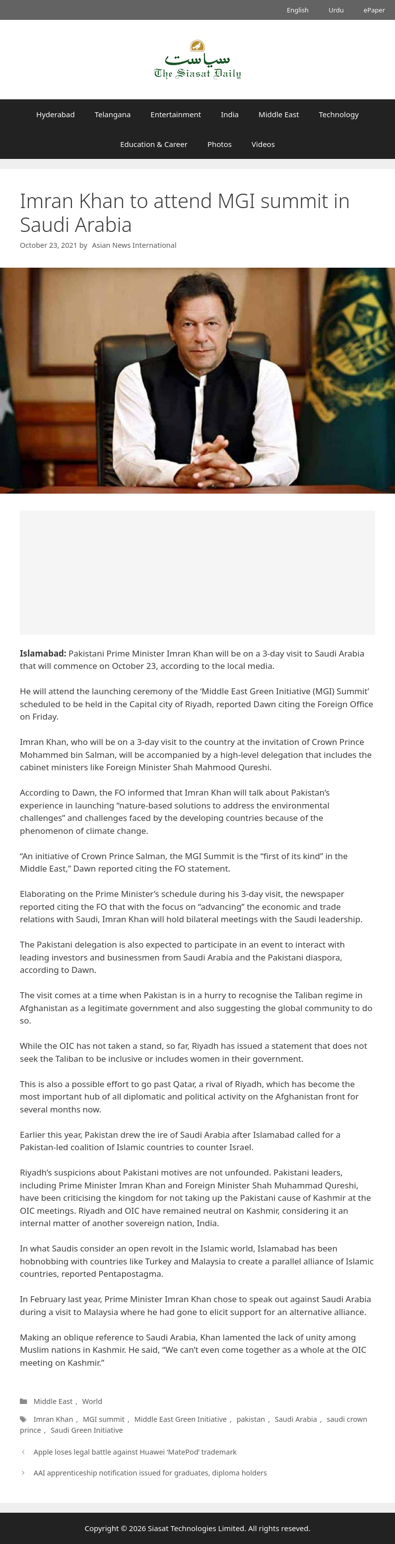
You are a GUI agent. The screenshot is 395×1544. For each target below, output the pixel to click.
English (298, 9)
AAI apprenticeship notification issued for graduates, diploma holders (150, 1472)
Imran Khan (53, 1419)
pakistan (251, 1419)
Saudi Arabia (296, 1419)
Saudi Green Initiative (87, 1430)
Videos (263, 144)
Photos (219, 144)
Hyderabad (55, 114)
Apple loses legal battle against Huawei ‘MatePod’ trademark (135, 1452)
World (92, 1401)
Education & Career (154, 144)
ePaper (374, 9)
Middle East (279, 114)
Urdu (336, 9)
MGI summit (104, 1419)
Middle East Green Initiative (180, 1419)
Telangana (113, 114)
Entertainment (175, 114)
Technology (339, 114)
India (230, 114)
